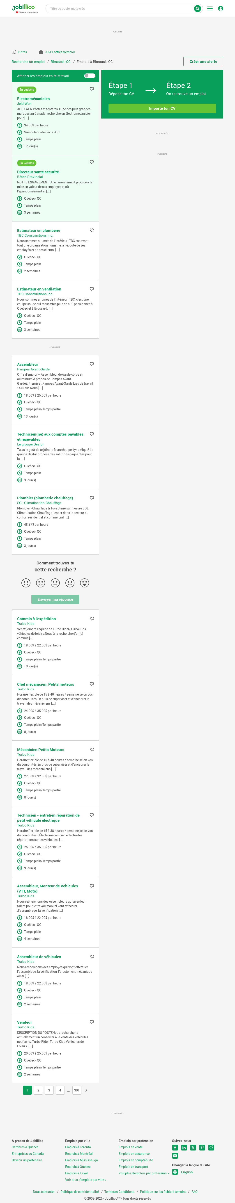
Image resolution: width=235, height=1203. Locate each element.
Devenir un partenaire (27, 1160)
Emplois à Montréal (79, 1154)
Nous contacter (44, 1192)
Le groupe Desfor (30, 444)
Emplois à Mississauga (81, 1160)
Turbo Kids (25, 623)
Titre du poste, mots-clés (124, 8)
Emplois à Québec (77, 1167)
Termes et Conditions (119, 1192)
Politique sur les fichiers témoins (163, 1192)
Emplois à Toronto (78, 1147)
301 (77, 1090)
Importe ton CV (162, 108)
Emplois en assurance (134, 1154)
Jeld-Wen (24, 103)
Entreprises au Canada (28, 1154)
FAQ (194, 1192)
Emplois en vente (131, 1147)
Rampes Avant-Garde (33, 369)
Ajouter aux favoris (91, 89)
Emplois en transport (133, 1167)
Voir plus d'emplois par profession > (144, 1173)
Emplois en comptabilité (136, 1160)
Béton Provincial (30, 176)
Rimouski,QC (61, 61)
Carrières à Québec (25, 1147)
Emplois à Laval (76, 1173)
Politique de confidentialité (79, 1192)
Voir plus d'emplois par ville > (85, 1180)
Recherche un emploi (29, 61)
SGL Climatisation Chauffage (39, 502)
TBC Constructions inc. (35, 235)
